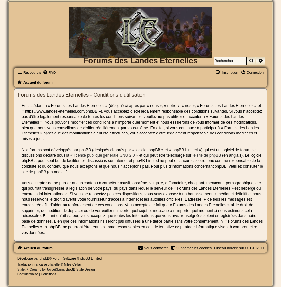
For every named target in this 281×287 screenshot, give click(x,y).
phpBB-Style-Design (80, 269)
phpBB (44, 258)
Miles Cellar (72, 264)
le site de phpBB (207, 155)
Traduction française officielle (38, 264)
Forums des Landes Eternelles (140, 60)
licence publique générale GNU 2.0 (104, 155)
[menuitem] (49, 72)
